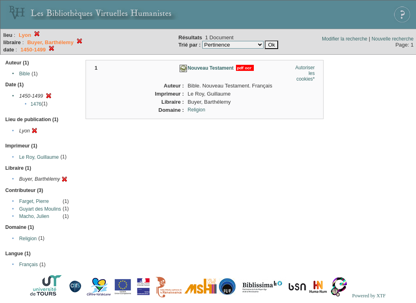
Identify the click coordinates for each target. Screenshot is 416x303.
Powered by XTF (369, 296)
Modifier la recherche (344, 39)
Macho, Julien (34, 216)
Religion (27, 238)
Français (28, 264)
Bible (24, 74)
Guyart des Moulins (40, 209)
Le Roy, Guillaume (39, 157)
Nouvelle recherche (393, 39)
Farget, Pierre (34, 201)
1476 (35, 104)
